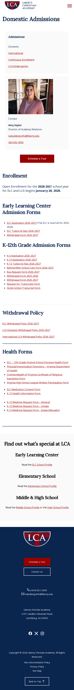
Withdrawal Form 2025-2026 (22, 276)
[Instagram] (42, 634)
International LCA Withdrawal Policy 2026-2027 (28, 336)
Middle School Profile (27, 507)
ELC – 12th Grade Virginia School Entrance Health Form (37, 362)
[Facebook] (30, 634)
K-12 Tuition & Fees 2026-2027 (24, 263)
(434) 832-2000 (37, 590)
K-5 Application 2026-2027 (21, 255)
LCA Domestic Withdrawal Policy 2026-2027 (26, 330)
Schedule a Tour (37, 158)
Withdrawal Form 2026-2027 (22, 235)
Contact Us (37, 571)
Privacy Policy (37, 666)
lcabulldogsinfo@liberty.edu (23, 136)
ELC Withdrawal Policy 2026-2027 (20, 323)
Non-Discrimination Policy (37, 662)
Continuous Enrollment (21, 59)
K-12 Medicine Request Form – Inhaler (28, 406)
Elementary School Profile (42, 486)
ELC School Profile (42, 464)
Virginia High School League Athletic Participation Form (38, 382)
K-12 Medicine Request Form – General (28, 402)
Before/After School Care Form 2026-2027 (30, 267)
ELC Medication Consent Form (23, 389)
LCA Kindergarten (18, 66)
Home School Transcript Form (23, 288)
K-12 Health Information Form (23, 393)
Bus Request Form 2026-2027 (23, 272)
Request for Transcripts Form (23, 284)
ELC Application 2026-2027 (22, 223)
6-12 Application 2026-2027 (22, 259)
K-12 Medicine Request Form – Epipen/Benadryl (33, 410)
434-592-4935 (16, 142)
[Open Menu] (69, 5)
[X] (36, 634)
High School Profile (58, 507)
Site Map (37, 670)
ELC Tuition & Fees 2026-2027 (23, 231)
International (15, 53)
